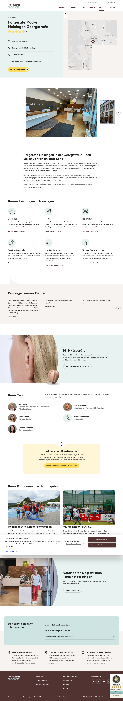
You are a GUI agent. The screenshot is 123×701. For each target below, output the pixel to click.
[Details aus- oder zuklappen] (53, 41)
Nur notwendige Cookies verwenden (102, 691)
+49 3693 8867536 (19, 55)
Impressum (9, 692)
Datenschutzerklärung (73, 690)
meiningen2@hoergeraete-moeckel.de (26, 61)
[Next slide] (118, 113)
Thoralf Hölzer (12, 316)
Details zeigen (9, 697)
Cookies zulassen (102, 685)
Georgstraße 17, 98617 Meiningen (24, 48)
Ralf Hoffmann (86, 304)
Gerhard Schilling (50, 306)
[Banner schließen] (120, 683)
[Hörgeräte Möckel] (14, 6)
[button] (93, 42)
